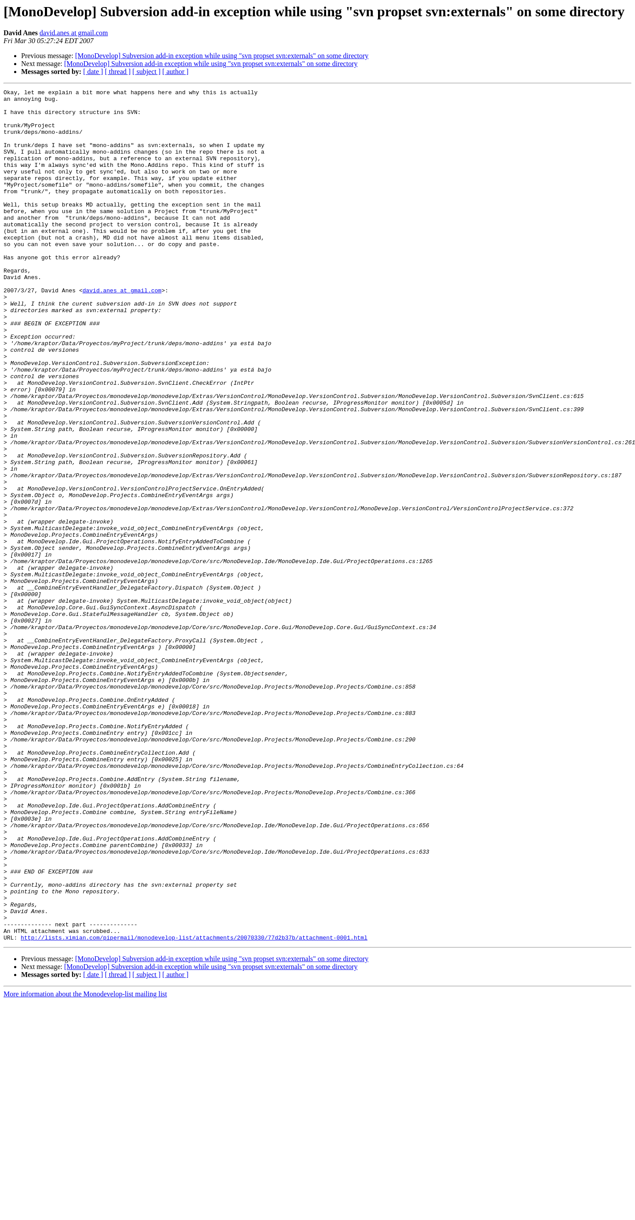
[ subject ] (146, 71)
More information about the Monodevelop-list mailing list (85, 1164)
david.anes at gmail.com (74, 33)
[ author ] (175, 71)
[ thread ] (118, 71)
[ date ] (93, 71)
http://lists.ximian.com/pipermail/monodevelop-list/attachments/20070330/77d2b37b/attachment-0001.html (194, 1108)
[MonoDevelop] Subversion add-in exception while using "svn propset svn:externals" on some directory (222, 55)
